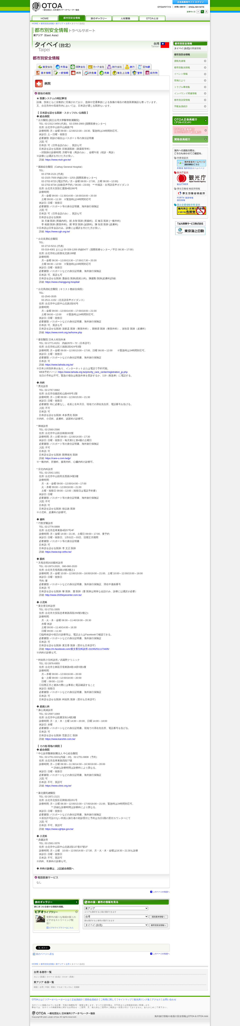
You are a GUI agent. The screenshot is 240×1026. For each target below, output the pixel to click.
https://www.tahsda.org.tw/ (59, 364)
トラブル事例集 (182, 87)
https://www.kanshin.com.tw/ (60, 739)
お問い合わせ (169, 999)
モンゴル (68, 987)
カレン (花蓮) (39, 977)
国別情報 (181, 200)
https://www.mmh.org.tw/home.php (63, 332)
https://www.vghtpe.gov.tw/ (59, 829)
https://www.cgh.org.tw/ (57, 231)
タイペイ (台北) (53, 977)
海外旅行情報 (161, 1016)
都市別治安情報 (182, 100)
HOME (35, 24)
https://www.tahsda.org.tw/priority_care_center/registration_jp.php (93, 372)
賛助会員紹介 (91, 999)
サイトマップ (125, 999)
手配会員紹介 (181, 106)
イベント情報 (181, 74)
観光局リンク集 (142, 999)
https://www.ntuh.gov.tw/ (58, 159)
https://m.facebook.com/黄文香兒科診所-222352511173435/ (77, 649)
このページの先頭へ (161, 892)
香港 (53, 987)
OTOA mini (202, 1016)
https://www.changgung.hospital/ (62, 282)
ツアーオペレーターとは (57, 999)
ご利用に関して (108, 999)
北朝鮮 (77, 987)
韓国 (36, 987)
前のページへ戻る (45, 954)
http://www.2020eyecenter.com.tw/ (63, 595)
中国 (47, 987)
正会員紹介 (77, 999)
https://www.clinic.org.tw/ (58, 785)
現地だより (179, 80)
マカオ (59, 987)
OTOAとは (37, 999)
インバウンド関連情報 (185, 93)
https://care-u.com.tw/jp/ (58, 458)
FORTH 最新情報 (185, 198)
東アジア (59, 24)
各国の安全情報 (178, 1016)
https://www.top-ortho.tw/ (58, 551)
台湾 (67, 24)
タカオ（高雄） (68, 977)
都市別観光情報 (182, 67)
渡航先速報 (179, 61)
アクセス (156, 999)
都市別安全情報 (47, 24)
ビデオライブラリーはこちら (61, 928)
